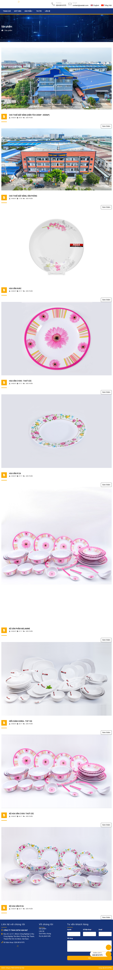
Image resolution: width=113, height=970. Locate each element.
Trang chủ (7, 11)
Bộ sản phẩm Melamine (19, 629)
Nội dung (70, 938)
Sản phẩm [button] (28, 11)
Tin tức (39, 11)
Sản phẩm (29, 117)
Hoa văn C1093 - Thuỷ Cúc (20, 381)
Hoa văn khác (15, 288)
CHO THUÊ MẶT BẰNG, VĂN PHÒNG (23, 196)
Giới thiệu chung (45, 934)
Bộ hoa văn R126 (16, 906)
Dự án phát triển (45, 936)
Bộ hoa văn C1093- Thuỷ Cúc (21, 814)
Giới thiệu (17, 11)
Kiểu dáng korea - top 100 (20, 721)
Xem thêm (106, 126)
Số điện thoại (87, 929)
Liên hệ (47, 11)
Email (101, 929)
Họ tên (70, 929)
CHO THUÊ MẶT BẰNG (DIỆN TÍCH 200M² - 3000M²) (29, 115)
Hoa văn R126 (15, 473)
